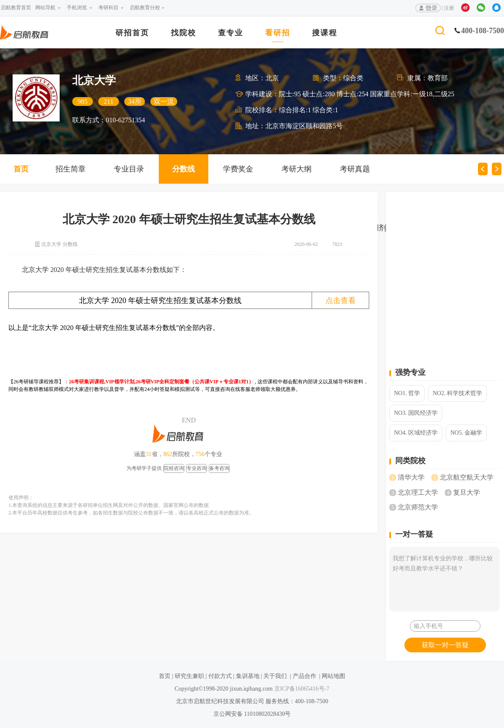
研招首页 (132, 33)
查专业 (230, 33)
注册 (449, 8)
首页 (165, 676)
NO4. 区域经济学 (416, 433)
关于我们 (275, 676)
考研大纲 (296, 169)
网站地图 (333, 676)
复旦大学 (466, 492)
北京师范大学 (418, 507)
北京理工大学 (418, 492)
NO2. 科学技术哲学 (457, 393)
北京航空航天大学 (467, 477)
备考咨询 (219, 468)
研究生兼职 (189, 676)
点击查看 (341, 300)
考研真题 (355, 169)
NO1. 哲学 (407, 393)
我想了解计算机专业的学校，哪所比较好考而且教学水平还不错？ (444, 579)
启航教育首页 (16, 8)
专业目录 (129, 169)
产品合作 (304, 676)
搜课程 (324, 33)
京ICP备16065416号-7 (301, 689)
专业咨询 (196, 468)
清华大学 (411, 477)
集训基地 (248, 676)
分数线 (183, 169)
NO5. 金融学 (466, 433)
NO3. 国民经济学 (416, 413)
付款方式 (220, 676)
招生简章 (70, 169)
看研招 (277, 33)
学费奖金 (238, 169)
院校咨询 (174, 468)
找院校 (183, 33)
